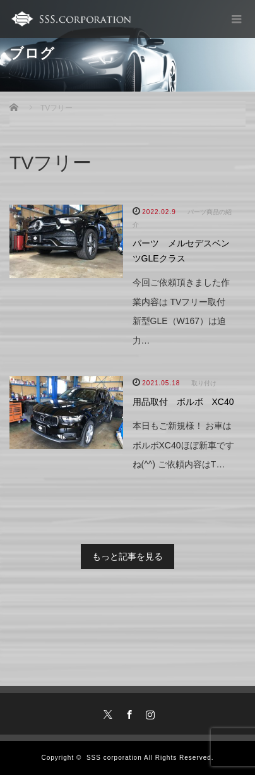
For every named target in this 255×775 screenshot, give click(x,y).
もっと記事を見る (127, 556)
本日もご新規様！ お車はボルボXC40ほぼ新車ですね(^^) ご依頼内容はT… (183, 445)
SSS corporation (114, 757)
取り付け (203, 383)
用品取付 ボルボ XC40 (183, 402)
